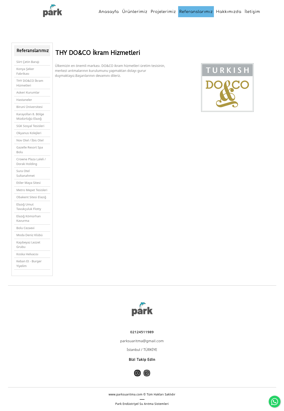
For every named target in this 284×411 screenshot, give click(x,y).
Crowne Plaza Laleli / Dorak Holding (31, 161)
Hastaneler (24, 100)
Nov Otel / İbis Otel (30, 140)
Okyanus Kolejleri (28, 133)
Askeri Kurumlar (28, 92)
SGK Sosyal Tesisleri (30, 126)
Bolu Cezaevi (25, 228)
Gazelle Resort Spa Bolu (29, 149)
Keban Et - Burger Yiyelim (29, 263)
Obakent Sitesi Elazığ (31, 197)
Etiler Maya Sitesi (28, 183)
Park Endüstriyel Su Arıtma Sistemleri (142, 404)
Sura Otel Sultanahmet (25, 173)
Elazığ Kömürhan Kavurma (28, 218)
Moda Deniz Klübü (29, 235)
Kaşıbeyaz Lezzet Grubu (28, 244)
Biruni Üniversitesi (29, 107)
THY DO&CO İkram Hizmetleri (29, 82)
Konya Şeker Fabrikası (25, 71)
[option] (227, 115)
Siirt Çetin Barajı (27, 62)
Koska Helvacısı (27, 254)
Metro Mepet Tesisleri (32, 190)
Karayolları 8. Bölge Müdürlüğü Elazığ (30, 116)
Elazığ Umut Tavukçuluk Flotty (28, 206)
